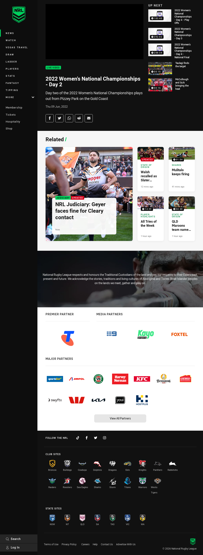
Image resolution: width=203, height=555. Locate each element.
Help (95, 544)
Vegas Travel (17, 47)
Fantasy (12, 82)
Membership (14, 107)
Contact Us (107, 544)
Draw (10, 54)
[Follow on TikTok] (77, 437)
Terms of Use (51, 544)
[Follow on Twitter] (95, 437)
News (10, 33)
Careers (85, 544)
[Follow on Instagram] (104, 437)
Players (12, 68)
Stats (10, 75)
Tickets (11, 114)
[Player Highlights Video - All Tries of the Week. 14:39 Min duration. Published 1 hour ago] (151, 218)
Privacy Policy (69, 544)
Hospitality (13, 121)
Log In (13, 547)
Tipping (12, 90)
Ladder (11, 61)
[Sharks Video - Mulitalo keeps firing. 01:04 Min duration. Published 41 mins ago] (182, 169)
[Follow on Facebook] (86, 437)
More (20, 97)
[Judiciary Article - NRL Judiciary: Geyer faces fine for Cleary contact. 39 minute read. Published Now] (89, 194)
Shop (9, 128)
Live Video (53, 67)
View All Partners (120, 418)
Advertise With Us (125, 544)
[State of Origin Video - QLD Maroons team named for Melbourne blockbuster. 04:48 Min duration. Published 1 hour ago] (182, 218)
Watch (11, 40)
